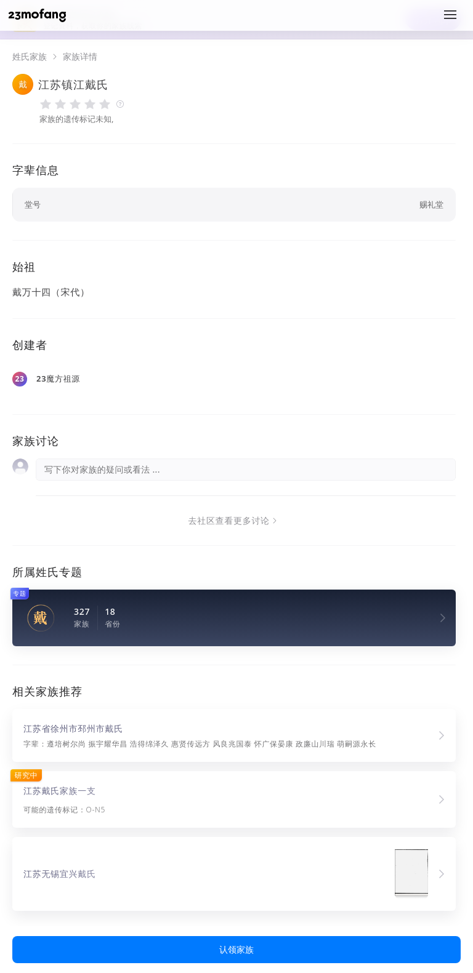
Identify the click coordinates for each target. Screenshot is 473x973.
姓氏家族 (29, 57)
